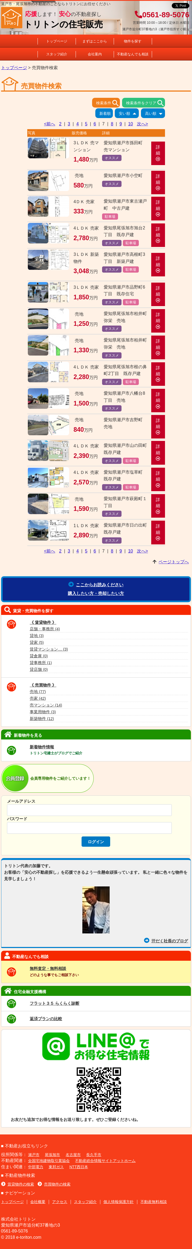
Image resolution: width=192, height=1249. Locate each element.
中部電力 (35, 1167)
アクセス (59, 1202)
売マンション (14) (46, 705)
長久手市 (93, 1155)
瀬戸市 (33, 1155)
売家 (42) (38, 698)
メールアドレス (21, 801)
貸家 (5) (37, 642)
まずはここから (94, 41)
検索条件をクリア (145, 103)
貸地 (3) (37, 636)
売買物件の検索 (54, 1184)
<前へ (49, 124)
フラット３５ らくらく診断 (54, 1003)
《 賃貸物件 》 (43, 622)
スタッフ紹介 (56, 54)
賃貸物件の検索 (17, 1184)
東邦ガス (56, 1167)
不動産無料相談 (153, 1202)
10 (130, 124)
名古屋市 (73, 1155)
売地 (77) (38, 691)
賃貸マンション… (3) (49, 649)
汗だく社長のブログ (166, 941)
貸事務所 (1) (41, 663)
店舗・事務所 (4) (45, 629)
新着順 (106, 113)
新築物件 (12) (42, 718)
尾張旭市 (52, 1155)
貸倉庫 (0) (39, 656)
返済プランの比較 (46, 1018)
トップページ (56, 41)
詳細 (158, 153)
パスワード (17, 818)
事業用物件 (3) (43, 712)
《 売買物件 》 (43, 685)
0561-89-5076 (162, 15)
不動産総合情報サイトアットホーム (105, 1160)
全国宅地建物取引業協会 (49, 1160)
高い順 (155, 113)
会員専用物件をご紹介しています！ (60, 778)
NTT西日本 (78, 1167)
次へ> (142, 124)
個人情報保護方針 (118, 1202)
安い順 (129, 113)
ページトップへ (174, 562)
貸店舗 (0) (39, 669)
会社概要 (37, 1202)
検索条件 (108, 103)
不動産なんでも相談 (133, 54)
